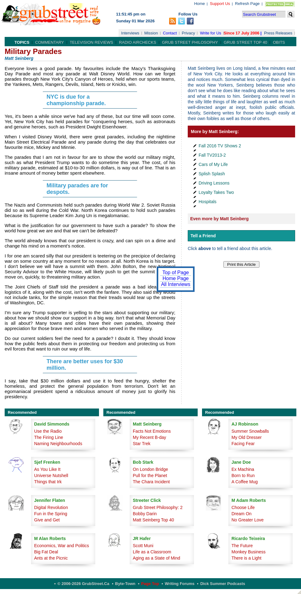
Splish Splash (212, 173)
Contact (170, 33)
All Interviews (175, 284)
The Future (242, 545)
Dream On (241, 513)
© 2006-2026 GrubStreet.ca (83, 583)
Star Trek (141, 443)
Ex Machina (242, 469)
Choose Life (243, 507)
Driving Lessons (214, 183)
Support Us (220, 3)
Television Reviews (91, 42)
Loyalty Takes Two (216, 192)
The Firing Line (48, 437)
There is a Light (246, 558)
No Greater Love (247, 519)
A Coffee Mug (244, 481)
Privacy (188, 33)
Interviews (130, 33)
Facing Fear (243, 443)
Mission (151, 33)
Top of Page (175, 272)
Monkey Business (248, 551)
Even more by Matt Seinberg (219, 218)
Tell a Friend (203, 235)
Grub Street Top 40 (245, 42)
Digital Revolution (51, 507)
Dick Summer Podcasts (222, 583)
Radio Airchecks (137, 42)
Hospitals (208, 201)
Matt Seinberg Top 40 (153, 519)
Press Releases (278, 33)
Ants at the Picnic (51, 558)
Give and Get (47, 519)
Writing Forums (180, 583)
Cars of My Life (213, 164)
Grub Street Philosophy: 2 (157, 507)
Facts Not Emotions (152, 431)
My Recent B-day (149, 437)
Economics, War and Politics (61, 545)
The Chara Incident (151, 481)
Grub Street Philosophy (190, 42)
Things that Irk (48, 481)
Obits (279, 42)
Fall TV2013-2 (212, 155)
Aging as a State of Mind (156, 558)
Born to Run (243, 475)
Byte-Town (125, 583)
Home (199, 3)
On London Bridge (150, 469)
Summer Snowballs (250, 431)
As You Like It (47, 469)
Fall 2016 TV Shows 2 (220, 145)
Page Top (150, 583)
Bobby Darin (145, 513)
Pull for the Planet (150, 475)
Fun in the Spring (50, 513)
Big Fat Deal (46, 551)
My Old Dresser (246, 437)
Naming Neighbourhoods (58, 443)
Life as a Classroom (152, 551)
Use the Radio (48, 431)
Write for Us (210, 33)
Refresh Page (247, 3)
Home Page (176, 278)
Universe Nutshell (51, 475)
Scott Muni (143, 545)
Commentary (49, 42)
